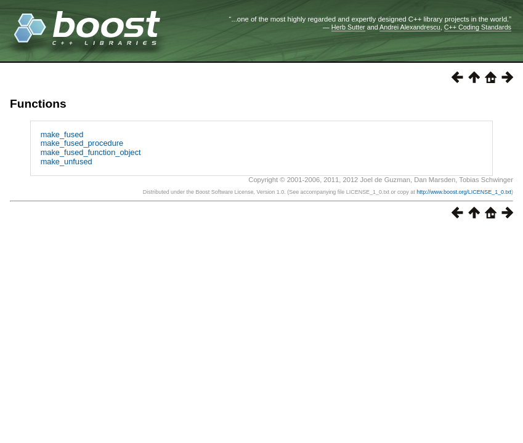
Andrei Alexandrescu (409, 27)
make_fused (62, 134)
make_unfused (66, 161)
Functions (38, 103)
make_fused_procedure (82, 143)
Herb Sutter (348, 27)
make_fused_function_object (91, 152)
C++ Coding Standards (477, 27)
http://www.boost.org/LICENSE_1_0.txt (463, 192)
